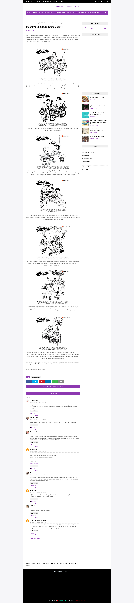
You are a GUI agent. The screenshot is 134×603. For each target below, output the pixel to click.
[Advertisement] (95, 63)
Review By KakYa (87, 167)
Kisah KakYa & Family (88, 152)
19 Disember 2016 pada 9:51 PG (37, 475)
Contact (38, 1)
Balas (32, 410)
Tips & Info (85, 169)
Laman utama (30, 23)
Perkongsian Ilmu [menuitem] (32, 16)
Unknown (33, 490)
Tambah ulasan (36, 538)
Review (85, 164)
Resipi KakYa (86, 161)
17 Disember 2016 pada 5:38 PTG (38, 451)
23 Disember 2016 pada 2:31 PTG (38, 522)
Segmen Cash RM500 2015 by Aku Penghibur (98, 105)
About (32, 1)
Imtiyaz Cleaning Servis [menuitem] (46, 12)
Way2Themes (63, 600)
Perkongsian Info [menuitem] (93, 12)
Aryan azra (34, 418)
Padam (36, 410)
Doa (84, 150)
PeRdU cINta (34, 432)
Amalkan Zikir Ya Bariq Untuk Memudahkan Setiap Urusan (97, 129)
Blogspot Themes (80, 600)
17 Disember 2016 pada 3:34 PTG (38, 419)
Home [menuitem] (28, 12)
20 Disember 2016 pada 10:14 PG (38, 492)
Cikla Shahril (34, 506)
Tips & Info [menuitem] (53, 16)
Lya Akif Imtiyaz (31, 30)
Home (27, 1)
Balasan (33, 413)
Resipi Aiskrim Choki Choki (97, 136)
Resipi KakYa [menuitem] (43, 16)
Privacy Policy (54, 1)
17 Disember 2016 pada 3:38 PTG (38, 434)
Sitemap (62, 1)
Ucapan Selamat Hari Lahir (97, 97)
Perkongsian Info (39, 23)
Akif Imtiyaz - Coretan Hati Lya (67, 7)
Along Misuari (34, 449)
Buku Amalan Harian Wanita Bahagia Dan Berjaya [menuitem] (71, 12)
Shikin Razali (34, 400)
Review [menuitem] (35, 12)
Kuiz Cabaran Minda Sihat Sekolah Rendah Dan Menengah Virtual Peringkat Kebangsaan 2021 (99, 122)
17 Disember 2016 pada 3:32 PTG (38, 402)
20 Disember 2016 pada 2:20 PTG (38, 508)
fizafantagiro (34, 473)
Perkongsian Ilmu (87, 155)
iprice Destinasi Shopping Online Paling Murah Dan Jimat (98, 113)
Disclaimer (46, 1)
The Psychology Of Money (38, 520)
